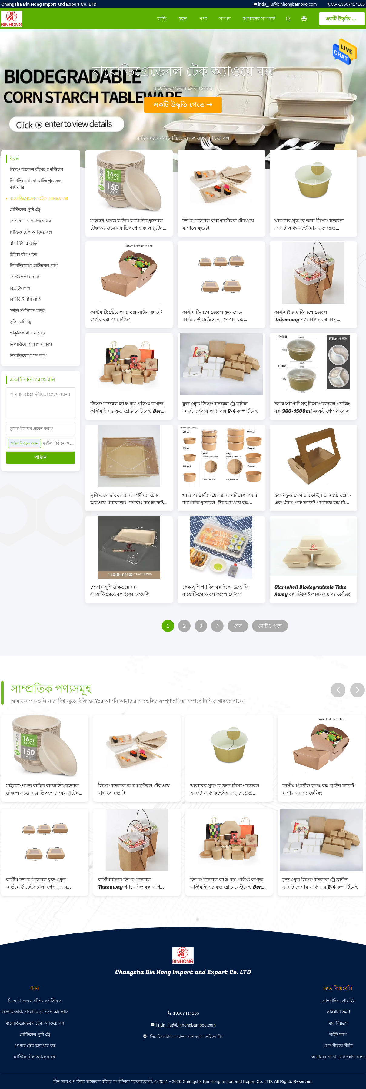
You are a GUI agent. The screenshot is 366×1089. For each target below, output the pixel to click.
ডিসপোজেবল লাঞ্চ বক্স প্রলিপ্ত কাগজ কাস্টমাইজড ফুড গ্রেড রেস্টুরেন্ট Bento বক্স (129, 407)
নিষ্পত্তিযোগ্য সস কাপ (28, 355)
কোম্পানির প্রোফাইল (338, 1000)
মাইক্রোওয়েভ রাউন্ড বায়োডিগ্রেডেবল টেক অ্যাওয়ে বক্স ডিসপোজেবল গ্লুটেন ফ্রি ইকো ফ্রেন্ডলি (126, 224)
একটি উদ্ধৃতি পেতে (343, 18)
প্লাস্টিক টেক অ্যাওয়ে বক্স (31, 232)
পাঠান (41, 457)
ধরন (182, 18)
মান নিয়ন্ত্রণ (338, 1023)
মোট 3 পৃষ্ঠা (270, 626)
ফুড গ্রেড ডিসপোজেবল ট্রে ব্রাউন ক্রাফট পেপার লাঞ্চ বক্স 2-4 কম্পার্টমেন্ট (220, 407)
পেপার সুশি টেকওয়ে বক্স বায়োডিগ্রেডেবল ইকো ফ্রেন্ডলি (120, 590)
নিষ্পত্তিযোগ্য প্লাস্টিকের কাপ (34, 265)
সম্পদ (225, 18)
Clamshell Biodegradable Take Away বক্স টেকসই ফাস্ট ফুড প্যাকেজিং (312, 590)
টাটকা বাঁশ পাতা (23, 254)
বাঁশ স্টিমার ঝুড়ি (23, 243)
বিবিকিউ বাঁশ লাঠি (25, 299)
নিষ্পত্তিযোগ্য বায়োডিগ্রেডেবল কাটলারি (35, 184)
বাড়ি (161, 18)
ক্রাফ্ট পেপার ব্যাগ (24, 276)
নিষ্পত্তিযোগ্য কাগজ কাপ (31, 344)
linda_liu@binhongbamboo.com (287, 4)
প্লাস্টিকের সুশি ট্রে (25, 209)
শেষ (238, 626)
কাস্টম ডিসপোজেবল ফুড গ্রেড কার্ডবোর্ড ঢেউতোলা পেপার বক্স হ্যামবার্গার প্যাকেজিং (213, 316)
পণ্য (203, 18)
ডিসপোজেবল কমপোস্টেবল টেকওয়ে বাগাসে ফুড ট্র (218, 224)
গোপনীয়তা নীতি (338, 1045)
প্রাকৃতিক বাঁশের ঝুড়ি (27, 333)
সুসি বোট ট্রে (21, 321)
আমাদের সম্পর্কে (259, 18)
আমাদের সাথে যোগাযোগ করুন (338, 1056)
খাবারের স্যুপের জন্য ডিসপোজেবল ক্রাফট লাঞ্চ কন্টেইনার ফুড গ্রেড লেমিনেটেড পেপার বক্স (309, 224)
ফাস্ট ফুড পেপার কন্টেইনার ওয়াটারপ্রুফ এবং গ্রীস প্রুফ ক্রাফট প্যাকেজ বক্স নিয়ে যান (312, 499)
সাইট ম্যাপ (338, 1034)
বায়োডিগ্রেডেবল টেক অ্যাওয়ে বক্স (39, 198)
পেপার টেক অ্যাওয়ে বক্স (30, 220)
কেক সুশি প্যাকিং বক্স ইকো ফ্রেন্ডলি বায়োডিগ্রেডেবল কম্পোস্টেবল (215, 590)
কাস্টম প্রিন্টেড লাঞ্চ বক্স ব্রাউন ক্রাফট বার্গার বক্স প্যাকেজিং (126, 316)
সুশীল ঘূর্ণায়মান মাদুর (27, 310)
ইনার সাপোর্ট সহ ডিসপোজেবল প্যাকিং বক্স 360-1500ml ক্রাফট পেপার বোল (312, 407)
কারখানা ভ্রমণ (338, 1012)
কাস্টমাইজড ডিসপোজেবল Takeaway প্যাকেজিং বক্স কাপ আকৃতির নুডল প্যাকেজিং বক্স (305, 316)
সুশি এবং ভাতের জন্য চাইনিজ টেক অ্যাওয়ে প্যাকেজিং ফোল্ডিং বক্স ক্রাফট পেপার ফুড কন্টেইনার (126, 499)
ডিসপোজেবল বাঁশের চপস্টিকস (36, 169)
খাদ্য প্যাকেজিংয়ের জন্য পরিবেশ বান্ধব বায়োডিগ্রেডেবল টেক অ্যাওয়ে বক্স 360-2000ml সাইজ (219, 499)
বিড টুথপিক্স (20, 288)
